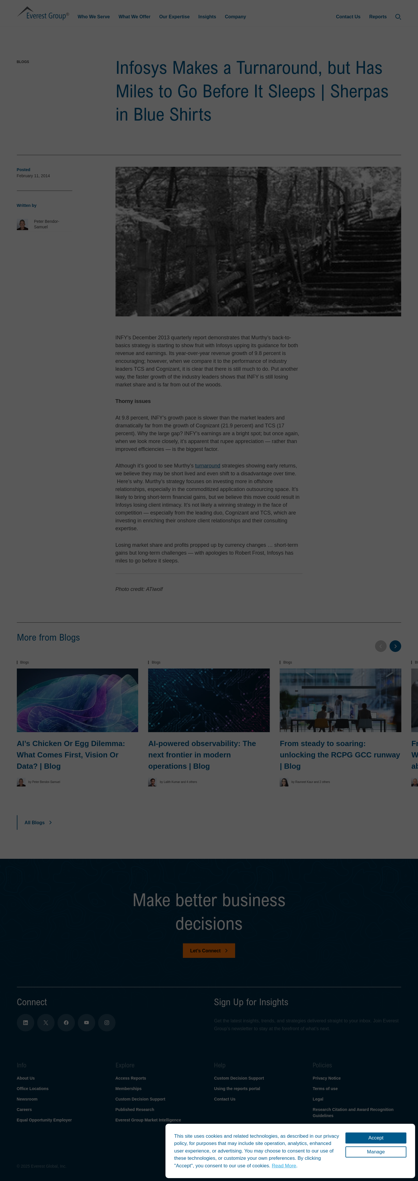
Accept (375, 1138)
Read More (284, 1166)
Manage (376, 1152)
